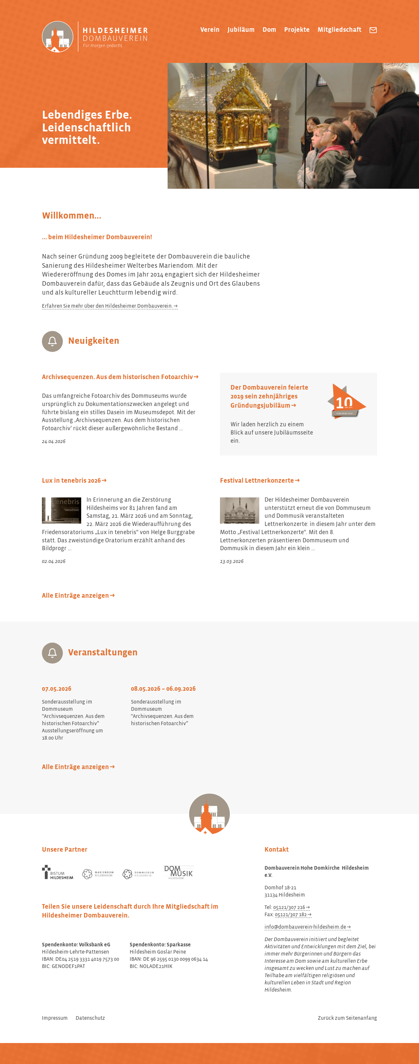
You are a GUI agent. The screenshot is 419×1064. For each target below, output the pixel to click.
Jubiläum (241, 30)
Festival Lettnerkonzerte (257, 480)
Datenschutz (90, 1018)
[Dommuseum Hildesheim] (138, 874)
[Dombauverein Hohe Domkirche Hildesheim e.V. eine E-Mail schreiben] (373, 30)
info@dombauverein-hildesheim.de (305, 927)
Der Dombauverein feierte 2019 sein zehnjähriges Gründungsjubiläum (269, 396)
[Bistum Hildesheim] (57, 872)
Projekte (297, 30)
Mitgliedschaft (339, 30)
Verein (210, 30)
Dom (269, 30)
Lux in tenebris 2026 (71, 480)
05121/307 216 (289, 907)
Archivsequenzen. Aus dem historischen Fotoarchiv (117, 377)
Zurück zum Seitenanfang (347, 1018)
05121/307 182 (291, 915)
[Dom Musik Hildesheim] (178, 872)
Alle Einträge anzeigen (75, 595)
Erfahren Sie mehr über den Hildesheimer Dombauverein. (107, 306)
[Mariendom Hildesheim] (98, 874)
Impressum (55, 1018)
